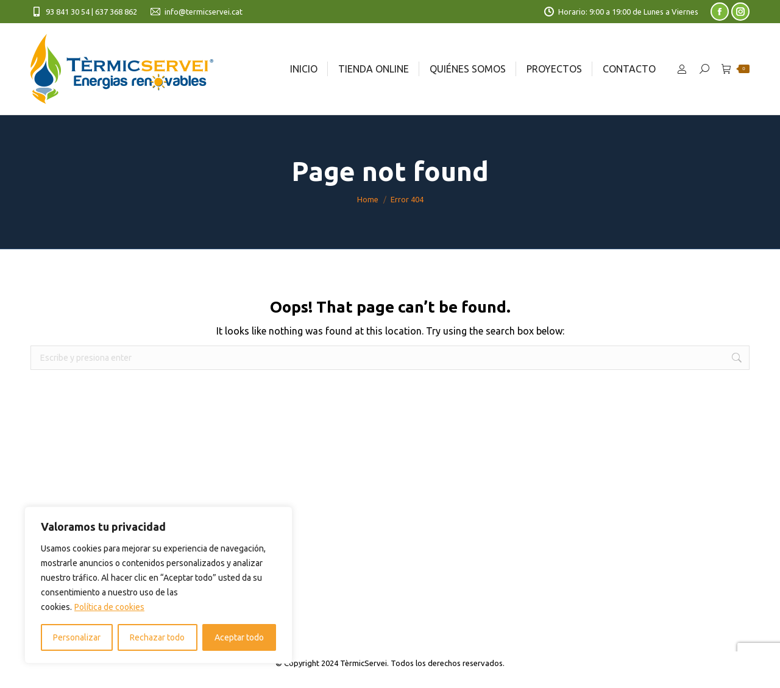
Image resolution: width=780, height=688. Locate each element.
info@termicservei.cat (196, 12)
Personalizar (77, 637)
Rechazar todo (157, 637)
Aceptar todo (239, 637)
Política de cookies (109, 607)
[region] (158, 585)
